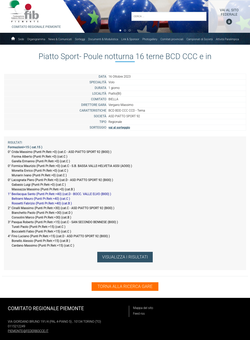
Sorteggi (80, 39)
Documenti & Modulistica (103, 39)
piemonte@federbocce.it (28, 330)
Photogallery (149, 39)
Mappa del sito (143, 307)
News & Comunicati (60, 39)
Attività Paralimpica (227, 39)
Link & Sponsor (130, 39)
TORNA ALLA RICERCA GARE (125, 286)
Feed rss (139, 312)
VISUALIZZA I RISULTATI (125, 257)
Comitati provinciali (172, 39)
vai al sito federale (229, 12)
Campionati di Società (200, 39)
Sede (21, 39)
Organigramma (36, 39)
